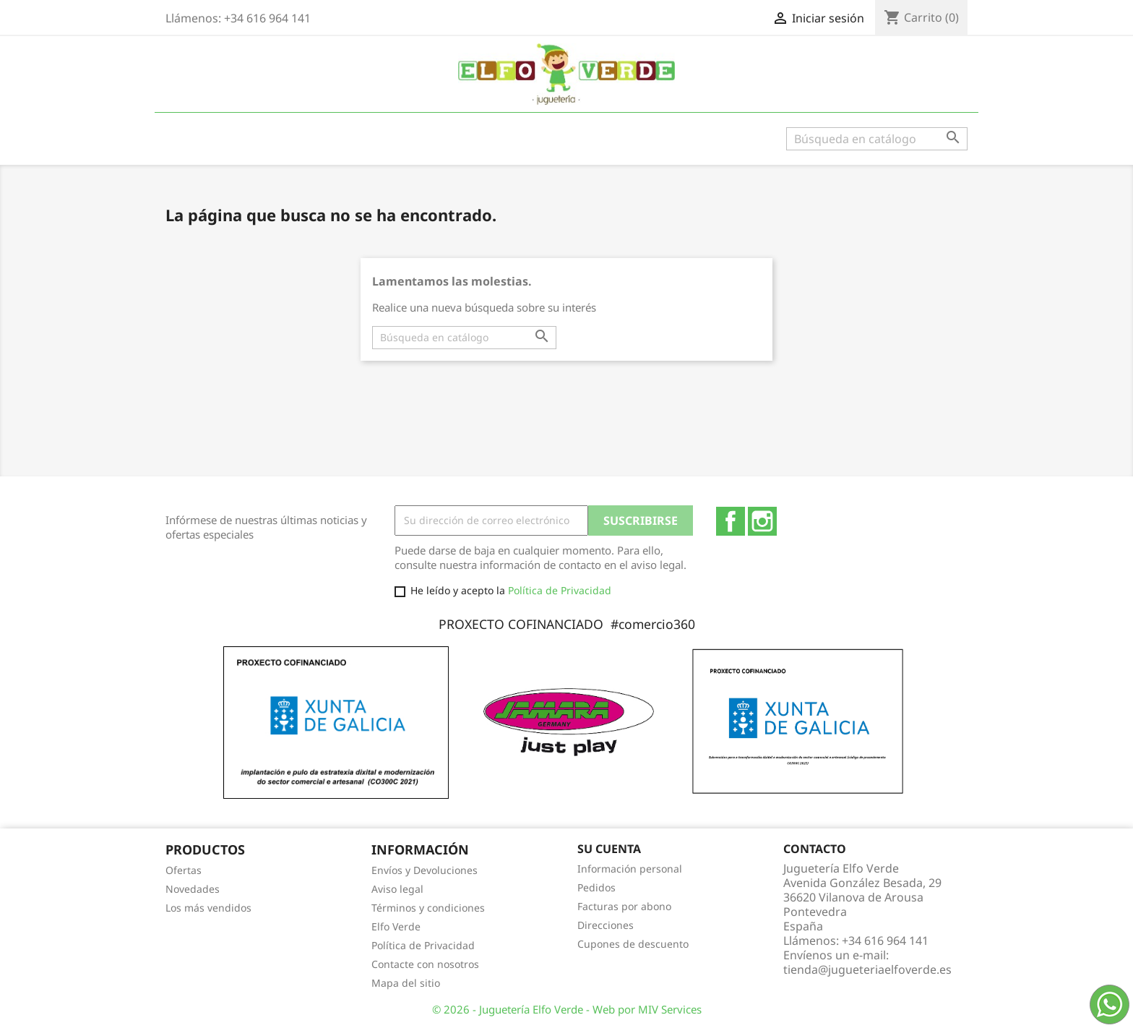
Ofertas (183, 870)
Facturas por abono (624, 906)
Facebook (730, 521)
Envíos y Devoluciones (424, 870)
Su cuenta (609, 849)
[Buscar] (877, 138)
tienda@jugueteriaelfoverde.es (867, 969)
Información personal (629, 868)
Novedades (192, 889)
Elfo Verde (396, 926)
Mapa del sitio (405, 983)
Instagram (762, 521)
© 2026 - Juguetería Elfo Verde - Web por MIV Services (567, 1009)
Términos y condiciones (428, 908)
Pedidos (596, 887)
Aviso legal (397, 889)
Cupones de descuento (633, 944)
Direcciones (605, 925)
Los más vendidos (208, 908)
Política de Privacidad (559, 590)
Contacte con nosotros (425, 964)
